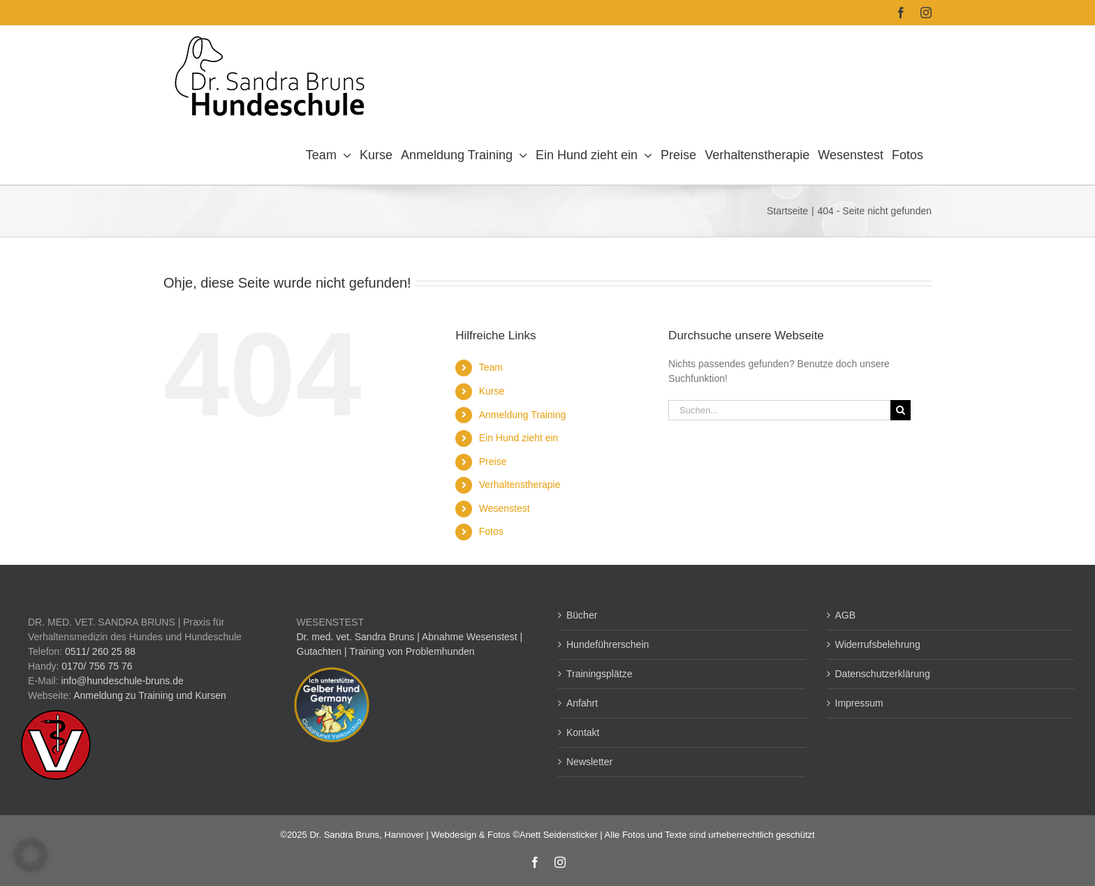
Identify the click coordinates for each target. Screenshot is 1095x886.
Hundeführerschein (607, 644)
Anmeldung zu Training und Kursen (149, 695)
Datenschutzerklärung (882, 673)
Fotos (491, 531)
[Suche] (900, 410)
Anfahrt (582, 703)
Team (491, 367)
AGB (845, 615)
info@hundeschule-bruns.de (122, 680)
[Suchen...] (779, 410)
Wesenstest (504, 508)
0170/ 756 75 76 (96, 666)
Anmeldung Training (522, 414)
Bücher (581, 615)
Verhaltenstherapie (520, 484)
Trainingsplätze (599, 673)
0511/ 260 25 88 (100, 651)
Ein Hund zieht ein (519, 437)
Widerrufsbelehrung (877, 644)
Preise (493, 461)
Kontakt (582, 732)
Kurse (492, 391)
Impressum (859, 703)
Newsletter (589, 761)
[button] (30, 855)
